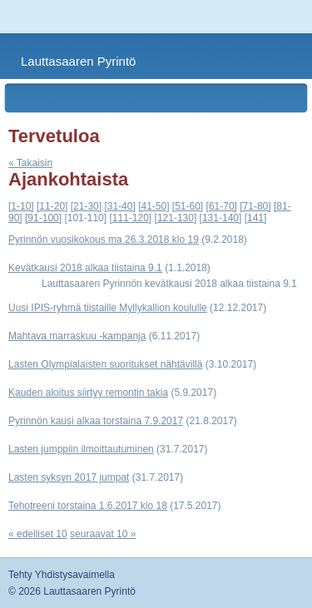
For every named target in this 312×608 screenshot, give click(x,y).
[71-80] (255, 206)
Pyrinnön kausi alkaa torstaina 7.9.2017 (95, 421)
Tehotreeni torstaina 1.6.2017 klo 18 (87, 506)
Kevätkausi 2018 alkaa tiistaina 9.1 (85, 268)
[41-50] (153, 206)
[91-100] (43, 218)
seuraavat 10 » (103, 534)
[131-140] (221, 218)
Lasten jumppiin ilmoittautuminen (81, 449)
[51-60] (187, 206)
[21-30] (86, 206)
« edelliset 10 (37, 534)
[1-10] (21, 206)
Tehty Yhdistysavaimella (61, 575)
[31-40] (119, 206)
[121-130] (176, 218)
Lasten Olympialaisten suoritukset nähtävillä (105, 364)
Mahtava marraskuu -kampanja (77, 336)
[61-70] (221, 206)
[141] (256, 218)
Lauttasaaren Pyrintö (78, 61)
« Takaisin (30, 163)
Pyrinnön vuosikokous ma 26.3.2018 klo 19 (103, 239)
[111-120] (130, 218)
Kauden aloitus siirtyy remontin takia (88, 392)
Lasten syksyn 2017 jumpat (68, 477)
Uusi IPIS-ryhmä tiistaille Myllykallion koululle (107, 308)
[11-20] (52, 206)
